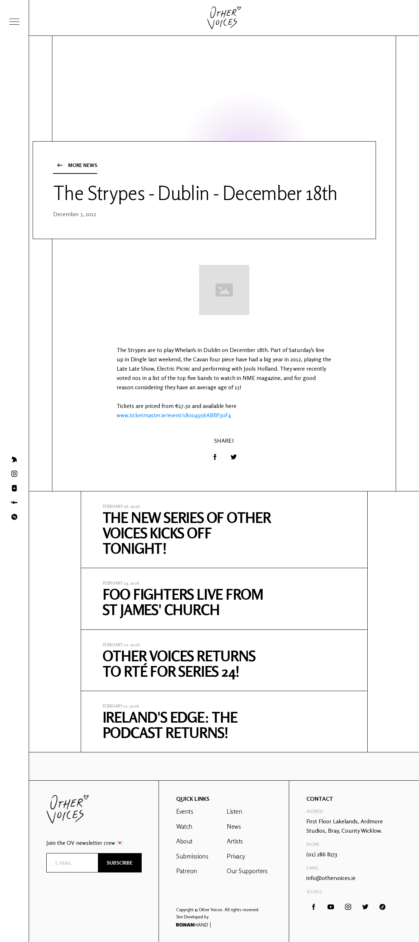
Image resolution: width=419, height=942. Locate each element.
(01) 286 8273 (321, 854)
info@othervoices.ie (331, 877)
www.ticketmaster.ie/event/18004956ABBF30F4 (174, 415)
